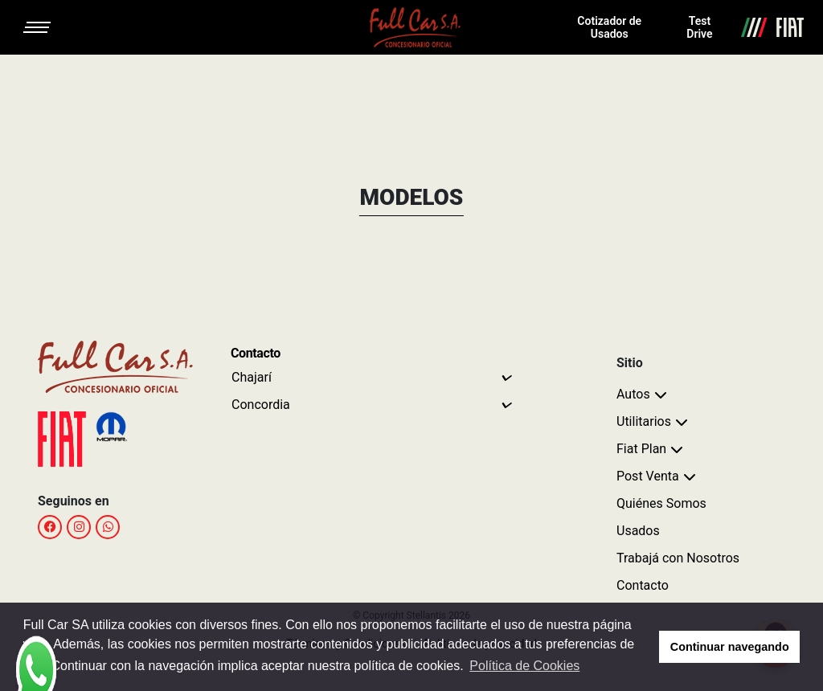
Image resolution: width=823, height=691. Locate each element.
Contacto (642, 585)
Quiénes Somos (661, 503)
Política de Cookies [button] (524, 666)
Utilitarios (643, 421)
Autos (633, 394)
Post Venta (647, 476)
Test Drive (699, 27)
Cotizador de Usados (609, 27)
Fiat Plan (641, 448)
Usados (638, 530)
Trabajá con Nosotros (677, 558)
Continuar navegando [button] (729, 646)
